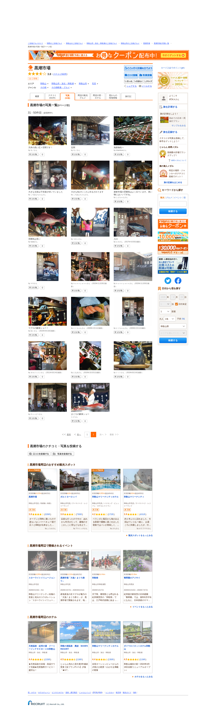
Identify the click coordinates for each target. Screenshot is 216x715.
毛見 (94, 83)
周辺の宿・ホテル (98, 96)
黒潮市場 (146, 43)
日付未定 (183, 304)
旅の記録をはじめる (173, 182)
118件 (79, 659)
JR (94, 692)
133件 (47, 659)
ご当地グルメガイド (35, 43)
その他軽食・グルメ (60, 87)
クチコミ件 (60, 74)
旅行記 (128, 96)
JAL (96, 692)
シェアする (132, 86)
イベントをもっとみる (142, 607)
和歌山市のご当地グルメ (130, 43)
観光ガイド (127, 692)
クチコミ (52, 96)
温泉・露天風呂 (71, 692)
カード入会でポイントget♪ (173, 68)
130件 (111, 659)
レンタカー (110, 692)
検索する (173, 211)
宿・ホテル (32, 692)
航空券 (118, 692)
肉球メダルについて (178, 160)
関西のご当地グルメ (54, 43)
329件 (47, 514)
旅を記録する (170, 132)
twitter (168, 280)
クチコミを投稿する (131, 75)
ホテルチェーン (44, 692)
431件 (142, 514)
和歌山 (43, 83)
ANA (100, 692)
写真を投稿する (146, 75)
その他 (43, 87)
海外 (135, 692)
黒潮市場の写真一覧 (161, 43)
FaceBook (178, 280)
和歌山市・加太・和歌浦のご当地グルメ (102, 43)
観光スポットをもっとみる (140, 535)
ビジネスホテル (58, 692)
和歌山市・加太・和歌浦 (62, 83)
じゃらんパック (85, 692)
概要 (37, 96)
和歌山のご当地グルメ (74, 43)
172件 (111, 514)
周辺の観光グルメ (83, 96)
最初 (69, 434)
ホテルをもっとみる (143, 677)
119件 (142, 659)
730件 (79, 514)
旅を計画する (170, 106)
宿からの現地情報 (113, 96)
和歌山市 (83, 83)
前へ (79, 434)
